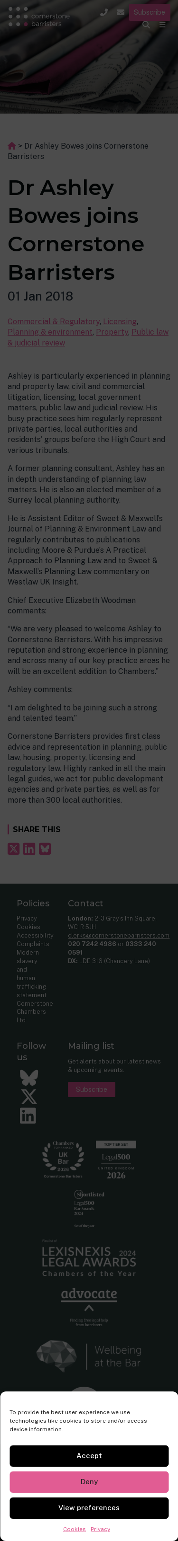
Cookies (74, 1529)
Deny (89, 1482)
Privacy (100, 1529)
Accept (89, 1456)
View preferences (89, 1508)
